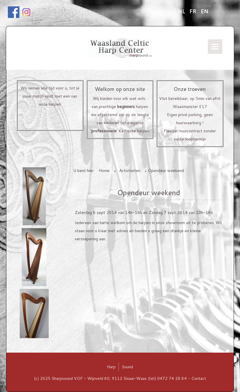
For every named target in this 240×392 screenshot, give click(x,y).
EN (204, 11)
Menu (215, 46)
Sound (127, 367)
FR (193, 11)
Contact (198, 378)
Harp (111, 367)
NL (182, 11)
